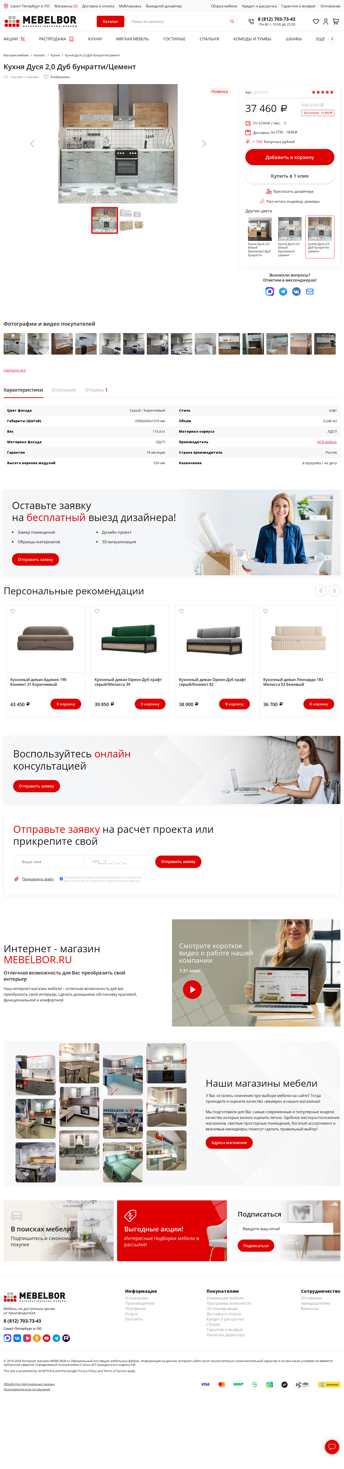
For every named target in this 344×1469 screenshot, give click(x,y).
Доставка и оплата (98, 6)
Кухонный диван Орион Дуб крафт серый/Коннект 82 (212, 684)
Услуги (131, 1316)
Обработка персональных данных (29, 1387)
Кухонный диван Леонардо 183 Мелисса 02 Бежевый (293, 684)
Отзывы (96, 392)
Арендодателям (315, 1306)
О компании (136, 1301)
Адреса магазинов (229, 1145)
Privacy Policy (87, 1374)
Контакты (134, 1322)
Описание (64, 392)
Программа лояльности (229, 1306)
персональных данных (123, 883)
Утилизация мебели (225, 1301)
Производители (140, 1306)
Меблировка (130, 6)
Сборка (213, 1327)
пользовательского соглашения (118, 880)
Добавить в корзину (290, 157)
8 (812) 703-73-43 (275, 19)
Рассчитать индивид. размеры (290, 202)
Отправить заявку (35, 561)
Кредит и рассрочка (259, 6)
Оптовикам (330, 6)
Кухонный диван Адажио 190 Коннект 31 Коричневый (38, 684)
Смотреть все (15, 372)
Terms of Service (115, 1374)
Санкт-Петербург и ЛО (30, 6)
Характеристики (23, 392)
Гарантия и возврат (298, 6)
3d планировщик (222, 1311)
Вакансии (310, 1311)
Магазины (65, 6)
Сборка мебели (224, 6)
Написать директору (226, 1337)
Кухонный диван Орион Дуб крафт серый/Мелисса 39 (128, 684)
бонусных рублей (274, 141)
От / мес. (267, 123)
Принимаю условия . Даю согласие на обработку (103, 881)
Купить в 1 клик (290, 176)
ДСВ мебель (327, 444)
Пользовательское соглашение (27, 1392)
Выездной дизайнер (164, 6)
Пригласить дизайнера (289, 192)
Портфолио (135, 1311)
